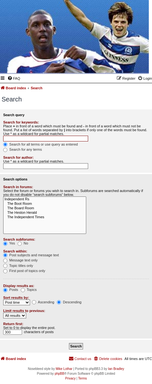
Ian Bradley (116, 369)
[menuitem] (13, 78)
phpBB (59, 373)
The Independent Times (45, 217)
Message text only (20, 260)
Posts (10, 290)
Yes (9, 243)
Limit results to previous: (24, 311)
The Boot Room (45, 204)
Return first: (13, 324)
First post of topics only (24, 271)
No (23, 243)
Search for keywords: (21, 122)
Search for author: (18, 157)
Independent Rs (45, 199)
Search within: (15, 251)
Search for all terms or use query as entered (40, 144)
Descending (69, 302)
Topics (29, 290)
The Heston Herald (45, 213)
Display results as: (18, 286)
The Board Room (45, 208)
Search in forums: (18, 187)
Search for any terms (22, 149)
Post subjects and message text (31, 255)
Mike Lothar (64, 369)
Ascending (43, 302)
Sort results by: (16, 298)
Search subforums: (19, 239)
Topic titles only (18, 266)
